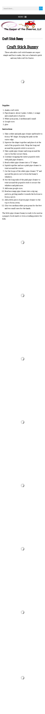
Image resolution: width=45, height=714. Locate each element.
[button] (20, 16)
